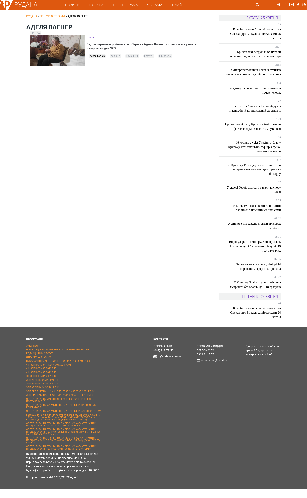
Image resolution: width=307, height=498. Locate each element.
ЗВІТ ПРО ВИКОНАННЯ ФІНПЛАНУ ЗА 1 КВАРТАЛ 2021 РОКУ (60, 400)
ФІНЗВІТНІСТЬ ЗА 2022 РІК (41, 381)
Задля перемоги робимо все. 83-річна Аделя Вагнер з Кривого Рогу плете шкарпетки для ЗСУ (144, 46)
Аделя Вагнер (97, 57)
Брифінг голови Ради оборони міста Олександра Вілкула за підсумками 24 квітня (255, 321)
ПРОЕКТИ (97, 5)
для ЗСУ (115, 57)
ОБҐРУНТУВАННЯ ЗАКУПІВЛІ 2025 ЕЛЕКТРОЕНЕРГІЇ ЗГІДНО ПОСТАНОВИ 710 (60, 408)
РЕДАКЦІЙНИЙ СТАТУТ (39, 362)
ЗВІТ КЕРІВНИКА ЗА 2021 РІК (42, 388)
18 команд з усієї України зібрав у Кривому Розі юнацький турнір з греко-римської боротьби (254, 155)
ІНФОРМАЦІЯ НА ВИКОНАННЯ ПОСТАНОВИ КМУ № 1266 (58, 358)
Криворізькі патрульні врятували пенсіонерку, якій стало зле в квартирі (255, 54)
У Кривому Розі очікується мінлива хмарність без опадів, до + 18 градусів (255, 293)
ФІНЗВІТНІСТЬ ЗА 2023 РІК (41, 377)
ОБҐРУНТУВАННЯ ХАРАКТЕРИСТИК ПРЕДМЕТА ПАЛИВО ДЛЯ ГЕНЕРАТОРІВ (61, 415)
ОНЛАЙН (179, 5)
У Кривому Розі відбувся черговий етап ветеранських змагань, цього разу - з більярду (254, 178)
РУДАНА (28, 4)
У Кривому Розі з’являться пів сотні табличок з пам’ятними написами (257, 216)
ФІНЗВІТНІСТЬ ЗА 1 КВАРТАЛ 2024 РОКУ (49, 373)
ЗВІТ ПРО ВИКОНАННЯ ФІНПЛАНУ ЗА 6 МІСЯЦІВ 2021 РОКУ (59, 403)
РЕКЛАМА (156, 5)
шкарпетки (165, 57)
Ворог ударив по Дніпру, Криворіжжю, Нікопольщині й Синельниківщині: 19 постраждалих (255, 255)
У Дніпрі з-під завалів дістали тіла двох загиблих (254, 234)
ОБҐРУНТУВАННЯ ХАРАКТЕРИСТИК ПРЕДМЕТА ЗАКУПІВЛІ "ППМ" (63, 419)
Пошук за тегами (52, 16)
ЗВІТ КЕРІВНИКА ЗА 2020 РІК (42, 392)
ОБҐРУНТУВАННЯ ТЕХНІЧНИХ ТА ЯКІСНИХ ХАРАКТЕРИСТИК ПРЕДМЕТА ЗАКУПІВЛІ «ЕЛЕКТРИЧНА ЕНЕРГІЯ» (61, 433)
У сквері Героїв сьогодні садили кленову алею (259, 198)
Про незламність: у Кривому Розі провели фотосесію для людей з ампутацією (259, 133)
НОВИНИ (74, 5)
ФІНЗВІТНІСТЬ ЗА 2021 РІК (41, 385)
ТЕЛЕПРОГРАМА (126, 5)
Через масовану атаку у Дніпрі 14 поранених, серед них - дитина (258, 275)
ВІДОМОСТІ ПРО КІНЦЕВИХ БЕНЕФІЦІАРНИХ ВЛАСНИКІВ (58, 369)
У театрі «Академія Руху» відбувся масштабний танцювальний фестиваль (255, 112)
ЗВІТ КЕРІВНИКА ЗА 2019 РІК (42, 396)
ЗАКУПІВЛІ (32, 354)
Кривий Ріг (132, 57)
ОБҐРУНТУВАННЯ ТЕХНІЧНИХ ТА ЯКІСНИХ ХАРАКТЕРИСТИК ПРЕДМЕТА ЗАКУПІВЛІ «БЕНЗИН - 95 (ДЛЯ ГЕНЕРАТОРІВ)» (61, 456)
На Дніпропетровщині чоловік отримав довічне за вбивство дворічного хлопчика (254, 74)
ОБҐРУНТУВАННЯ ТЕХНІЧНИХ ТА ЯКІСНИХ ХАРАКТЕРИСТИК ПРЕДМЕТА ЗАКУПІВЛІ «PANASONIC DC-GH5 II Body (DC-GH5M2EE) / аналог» (63, 449)
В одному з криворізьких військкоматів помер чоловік (255, 94)
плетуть (148, 57)
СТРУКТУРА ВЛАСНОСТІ (39, 366)
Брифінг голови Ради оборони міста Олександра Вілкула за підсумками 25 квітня (255, 34)
